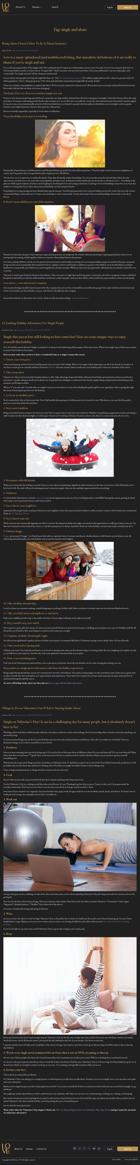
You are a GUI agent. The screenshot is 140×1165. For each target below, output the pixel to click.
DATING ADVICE (32, 330)
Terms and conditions (131, 1159)
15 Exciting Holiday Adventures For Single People (33, 323)
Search (55, 7)
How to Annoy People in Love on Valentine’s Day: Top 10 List (83, 1109)
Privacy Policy (116, 1159)
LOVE (25, 50)
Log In (110, 7)
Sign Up (127, 7)
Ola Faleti (17, 50)
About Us (20, 7)
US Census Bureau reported (70, 78)
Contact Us (41, 1149)
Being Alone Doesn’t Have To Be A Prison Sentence (34, 43)
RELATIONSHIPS (32, 50)
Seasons (35, 7)
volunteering (41, 497)
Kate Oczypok (20, 330)
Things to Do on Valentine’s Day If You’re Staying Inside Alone (41, 708)
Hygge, (6, 536)
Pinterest (52, 367)
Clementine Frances (20, 715)
